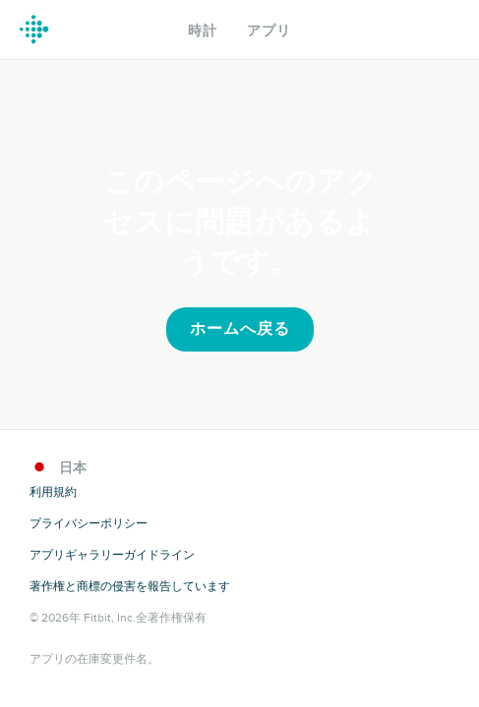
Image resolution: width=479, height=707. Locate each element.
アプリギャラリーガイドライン (112, 555)
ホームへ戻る (240, 329)
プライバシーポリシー (89, 523)
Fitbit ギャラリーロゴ (34, 29)
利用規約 (53, 492)
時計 (202, 31)
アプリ (269, 31)
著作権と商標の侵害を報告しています (130, 586)
